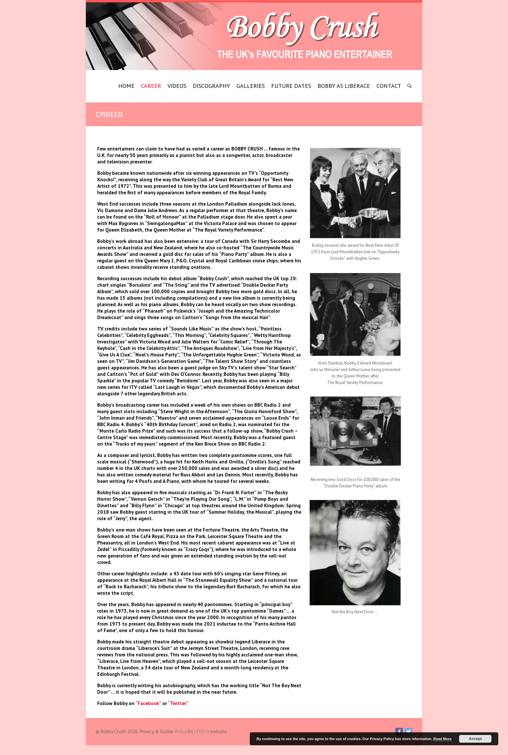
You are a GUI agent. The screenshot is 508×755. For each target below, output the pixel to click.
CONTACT (388, 86)
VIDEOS (176, 86)
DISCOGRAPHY (211, 86)
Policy (180, 731)
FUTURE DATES (291, 86)
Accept (475, 739)
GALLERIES (251, 86)
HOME (126, 86)
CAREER (151, 86)
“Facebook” (148, 703)
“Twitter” (178, 703)
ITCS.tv (201, 731)
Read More (442, 739)
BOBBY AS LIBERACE (344, 86)
